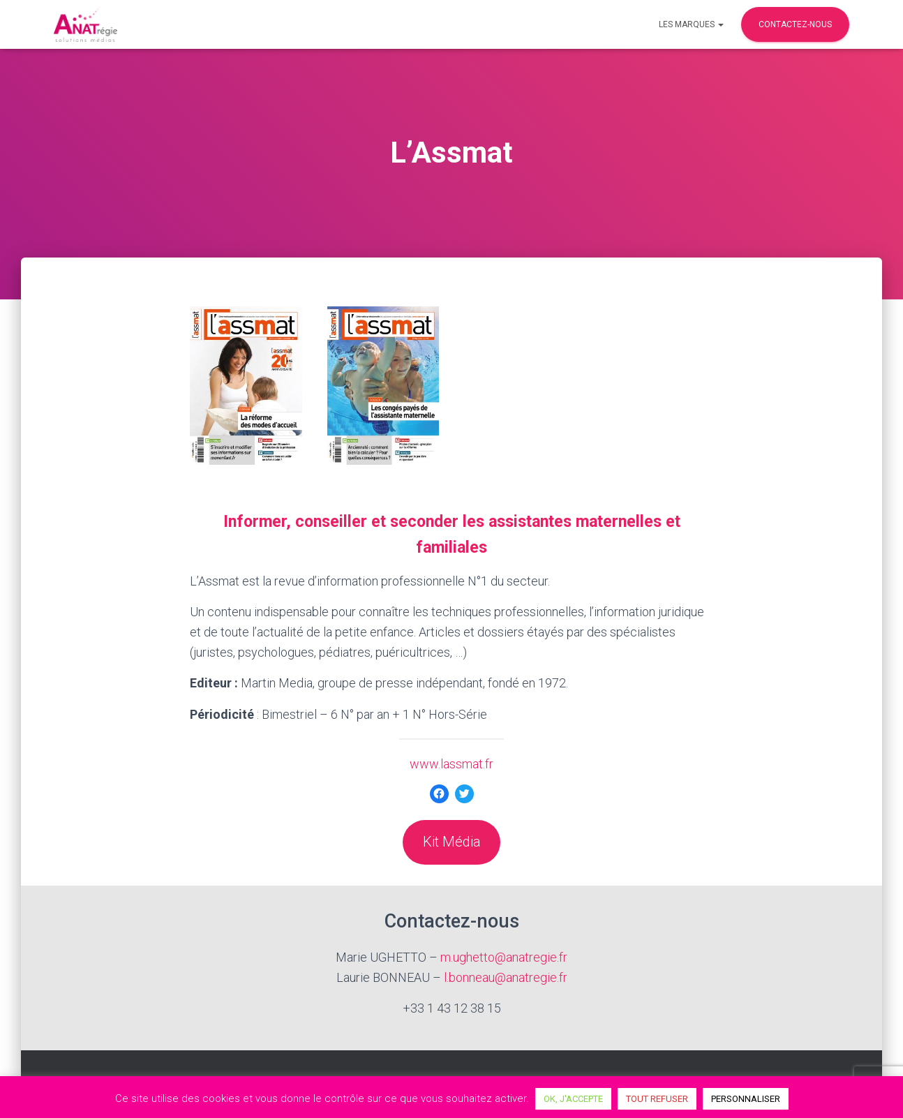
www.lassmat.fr (451, 763)
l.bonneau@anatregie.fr (505, 977)
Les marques (691, 24)
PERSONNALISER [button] (745, 1099)
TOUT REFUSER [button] (657, 1099)
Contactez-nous (795, 24)
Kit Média (452, 841)
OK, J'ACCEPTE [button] (573, 1099)
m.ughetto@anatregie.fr (503, 957)
